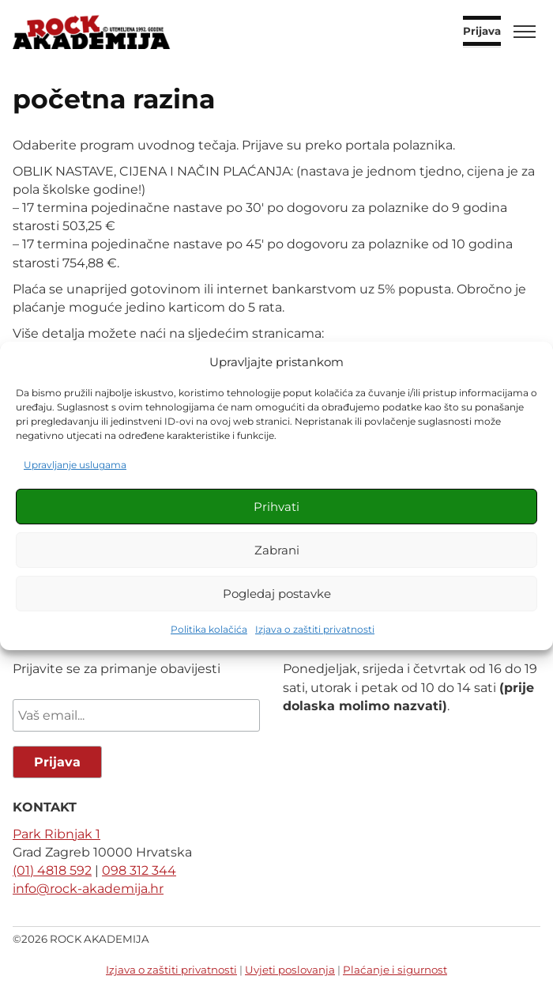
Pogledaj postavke (277, 593)
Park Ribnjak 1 (56, 834)
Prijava (482, 31)
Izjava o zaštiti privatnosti (314, 629)
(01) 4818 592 (52, 870)
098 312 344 (139, 870)
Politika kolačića (209, 629)
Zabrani (276, 550)
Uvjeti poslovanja (290, 969)
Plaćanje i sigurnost (395, 969)
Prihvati (276, 506)
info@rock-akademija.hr (88, 888)
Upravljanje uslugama (75, 465)
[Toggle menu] (524, 31)
